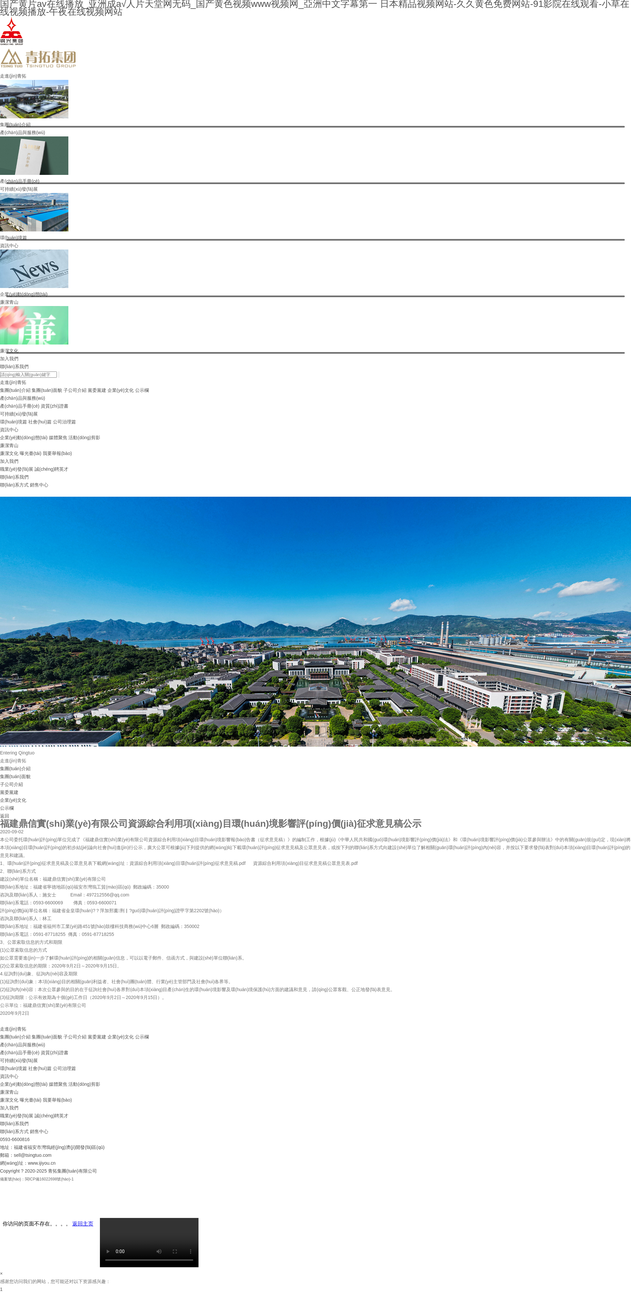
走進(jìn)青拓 (13, 76)
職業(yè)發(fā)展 (16, 469)
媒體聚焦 (58, 437)
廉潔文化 (9, 453)
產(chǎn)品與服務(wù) (22, 132)
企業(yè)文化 (120, 390)
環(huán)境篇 (13, 421)
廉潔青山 (9, 302)
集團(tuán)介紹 (15, 390)
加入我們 (9, 358)
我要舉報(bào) (57, 453)
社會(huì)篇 (40, 421)
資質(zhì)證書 (54, 406)
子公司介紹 (74, 390)
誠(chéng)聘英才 (51, 469)
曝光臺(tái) (30, 453)
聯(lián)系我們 (14, 366)
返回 (4, 816)
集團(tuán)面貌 (47, 390)
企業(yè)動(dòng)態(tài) (24, 437)
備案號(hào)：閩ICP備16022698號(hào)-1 (37, 1179)
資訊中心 (9, 245)
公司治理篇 (64, 421)
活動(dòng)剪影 (84, 437)
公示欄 (142, 390)
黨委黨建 (97, 390)
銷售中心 (39, 485)
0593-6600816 (15, 1139)
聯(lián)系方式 (14, 485)
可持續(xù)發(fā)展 (19, 189)
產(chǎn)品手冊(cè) (19, 406)
